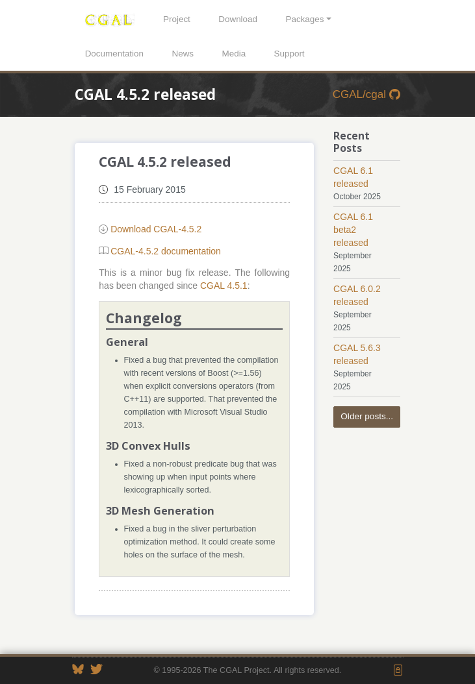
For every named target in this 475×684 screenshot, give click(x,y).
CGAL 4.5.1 (224, 285)
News (183, 53)
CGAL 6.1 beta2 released (353, 230)
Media (234, 53)
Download (237, 19)
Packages (304, 19)
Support (289, 53)
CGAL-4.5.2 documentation (165, 251)
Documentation (114, 53)
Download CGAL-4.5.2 (155, 229)
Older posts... (366, 416)
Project (176, 19)
